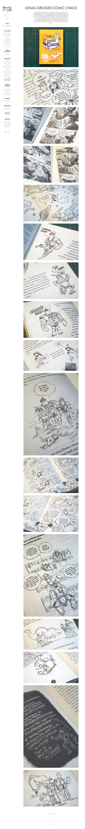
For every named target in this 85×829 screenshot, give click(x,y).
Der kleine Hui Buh (7, 66)
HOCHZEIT (7, 53)
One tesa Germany (7, 89)
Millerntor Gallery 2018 (7, 26)
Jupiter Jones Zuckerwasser (7, 124)
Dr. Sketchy (7, 55)
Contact (7, 17)
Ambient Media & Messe (7, 101)
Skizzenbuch (7, 105)
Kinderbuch (7, 58)
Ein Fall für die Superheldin (7, 74)
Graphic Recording (7, 85)
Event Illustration (7, 51)
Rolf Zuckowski (7, 34)
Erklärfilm (7, 126)
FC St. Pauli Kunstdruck (7, 39)
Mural (7, 23)
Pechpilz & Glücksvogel (7, 69)
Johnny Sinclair (7, 78)
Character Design (7, 46)
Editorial (7, 113)
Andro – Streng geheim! (7, 64)
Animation (7, 119)
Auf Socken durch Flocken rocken (7, 72)
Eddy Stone (7, 76)
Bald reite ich (7, 33)
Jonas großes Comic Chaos (7, 80)
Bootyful (7, 128)
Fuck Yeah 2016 (7, 42)
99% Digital (7, 41)
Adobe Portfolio (53, 824)
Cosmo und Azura (7, 67)
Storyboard (7, 121)
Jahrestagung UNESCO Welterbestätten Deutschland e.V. (7, 92)
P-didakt (7, 88)
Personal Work (7, 43)
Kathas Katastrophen (7, 61)
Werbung (7, 98)
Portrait (7, 45)
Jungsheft (7, 115)
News (7, 19)
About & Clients (7, 15)
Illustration (7, 31)
